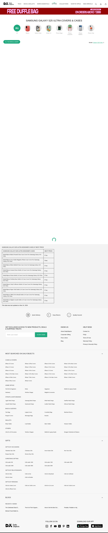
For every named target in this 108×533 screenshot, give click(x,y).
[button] (54, 353)
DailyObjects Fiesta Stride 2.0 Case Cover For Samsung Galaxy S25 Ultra (22, 275)
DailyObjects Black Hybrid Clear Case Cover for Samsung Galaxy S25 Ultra (22, 265)
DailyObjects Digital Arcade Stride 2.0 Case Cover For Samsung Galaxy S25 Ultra (22, 300)
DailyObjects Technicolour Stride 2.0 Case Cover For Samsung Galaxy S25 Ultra (22, 279)
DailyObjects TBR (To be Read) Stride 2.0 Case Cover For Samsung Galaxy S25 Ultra (21, 295)
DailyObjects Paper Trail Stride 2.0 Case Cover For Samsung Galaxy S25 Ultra (22, 290)
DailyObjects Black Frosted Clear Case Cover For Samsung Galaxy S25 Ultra (22, 255)
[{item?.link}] (14, 526)
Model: (91, 42)
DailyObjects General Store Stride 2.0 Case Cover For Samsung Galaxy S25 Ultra (22, 270)
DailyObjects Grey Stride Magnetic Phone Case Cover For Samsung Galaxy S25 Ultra (21, 260)
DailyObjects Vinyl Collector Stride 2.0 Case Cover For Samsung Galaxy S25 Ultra (22, 285)
